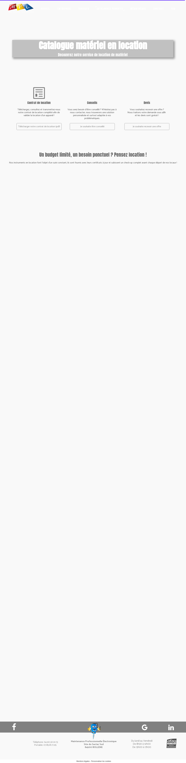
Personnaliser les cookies (101, 761)
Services (83, 8)
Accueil (45, 8)
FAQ (173, 8)
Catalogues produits (110, 8)
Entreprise (64, 8)
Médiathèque (138, 8)
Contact (158, 8)
